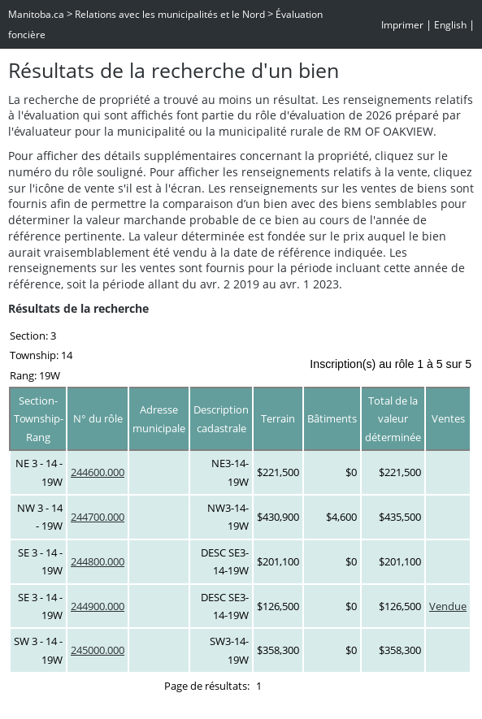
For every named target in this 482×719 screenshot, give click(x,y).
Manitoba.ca (36, 14)
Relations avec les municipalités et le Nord (170, 14)
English (450, 25)
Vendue (448, 606)
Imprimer (402, 25)
